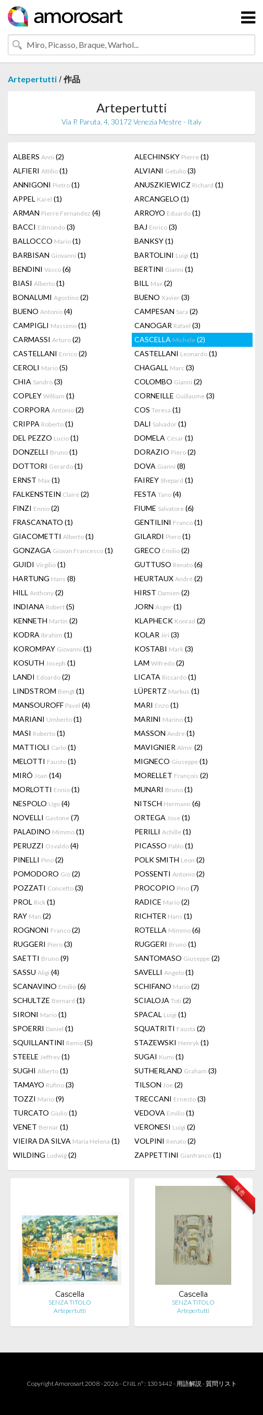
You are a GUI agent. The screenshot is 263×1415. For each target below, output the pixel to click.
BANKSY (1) (153, 240)
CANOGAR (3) (167, 325)
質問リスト (221, 1383)
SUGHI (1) (40, 1070)
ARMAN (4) (57, 212)
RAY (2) (32, 915)
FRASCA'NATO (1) (43, 522)
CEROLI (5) (40, 367)
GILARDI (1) (162, 536)
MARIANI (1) (47, 719)
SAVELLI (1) (164, 972)
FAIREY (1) (163, 479)
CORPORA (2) (48, 409)
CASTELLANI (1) (175, 353)
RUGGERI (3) (42, 944)
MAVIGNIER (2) (168, 747)
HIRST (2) (162, 592)
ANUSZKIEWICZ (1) (178, 184)
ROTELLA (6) (167, 929)
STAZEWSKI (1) (171, 1042)
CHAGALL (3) (164, 367)
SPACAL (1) (160, 1014)
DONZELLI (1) (45, 451)
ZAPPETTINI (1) (177, 1154)
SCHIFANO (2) (166, 986)
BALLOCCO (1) (47, 240)
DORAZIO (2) (165, 451)
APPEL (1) (37, 198)
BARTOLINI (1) (166, 255)
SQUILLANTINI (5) (53, 1042)
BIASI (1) (39, 283)
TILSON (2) (158, 1084)
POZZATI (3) (48, 887)
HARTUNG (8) (44, 578)
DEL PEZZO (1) (46, 437)
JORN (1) (158, 606)
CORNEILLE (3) (174, 395)
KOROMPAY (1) (52, 648)
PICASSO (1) (163, 845)
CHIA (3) (37, 381)
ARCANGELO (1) (161, 198)
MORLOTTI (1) (46, 789)
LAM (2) (159, 662)
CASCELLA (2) (169, 339)
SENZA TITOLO (69, 1302)
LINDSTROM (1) (48, 690)
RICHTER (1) (163, 915)
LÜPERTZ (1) (166, 690)
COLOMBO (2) (168, 381)
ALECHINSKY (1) (171, 156)
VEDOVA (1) (164, 1112)
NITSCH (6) (167, 803)
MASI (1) (39, 733)
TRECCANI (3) (170, 1098)
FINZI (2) (36, 508)
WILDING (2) (45, 1154)
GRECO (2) (162, 550)
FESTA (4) (157, 494)
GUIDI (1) (39, 564)
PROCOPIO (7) (166, 887)
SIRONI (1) (40, 1014)
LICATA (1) (165, 676)
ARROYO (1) (167, 212)
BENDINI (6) (42, 269)
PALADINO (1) (48, 831)
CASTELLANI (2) (50, 353)
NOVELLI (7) (46, 817)
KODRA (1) (42, 634)
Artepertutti (32, 79)
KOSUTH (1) (44, 662)
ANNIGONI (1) (46, 184)
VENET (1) (40, 1126)
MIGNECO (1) (171, 761)
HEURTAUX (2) (168, 578)
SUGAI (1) (159, 1056)
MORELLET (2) (171, 775)
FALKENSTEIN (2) (51, 494)
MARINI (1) (163, 719)
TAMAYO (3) (43, 1084)
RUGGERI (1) (165, 944)
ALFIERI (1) (40, 170)
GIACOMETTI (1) (53, 536)
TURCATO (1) (45, 1112)
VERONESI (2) (164, 1126)
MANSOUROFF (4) (51, 704)
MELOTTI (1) (44, 761)
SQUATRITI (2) (169, 1028)
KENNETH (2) (45, 620)
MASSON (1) (164, 733)
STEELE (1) (41, 1056)
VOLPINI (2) (165, 1140)
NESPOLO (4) (41, 803)
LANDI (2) (41, 676)
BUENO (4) (42, 311)
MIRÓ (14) (37, 775)
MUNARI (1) (163, 789)
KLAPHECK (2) (169, 620)
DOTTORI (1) (48, 465)
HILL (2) (38, 592)
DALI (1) (160, 423)
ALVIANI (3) (165, 170)
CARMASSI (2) (47, 339)
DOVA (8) (159, 465)
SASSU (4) (36, 972)
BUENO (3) (162, 297)
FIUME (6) (164, 508)
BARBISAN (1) (49, 255)
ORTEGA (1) (162, 817)
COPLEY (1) (43, 395)
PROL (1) (34, 901)
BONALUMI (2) (51, 297)
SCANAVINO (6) (49, 986)
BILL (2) (153, 283)
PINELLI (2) (38, 859)
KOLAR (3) (156, 634)
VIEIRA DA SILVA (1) (66, 1140)
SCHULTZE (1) (49, 1000)
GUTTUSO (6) (168, 564)
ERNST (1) (36, 479)
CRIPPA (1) (43, 423)
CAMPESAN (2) (166, 311)
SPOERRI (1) (43, 1028)
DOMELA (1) (163, 437)
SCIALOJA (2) (162, 1000)
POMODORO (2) (46, 873)
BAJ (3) (155, 226)
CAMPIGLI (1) (49, 325)
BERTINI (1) (163, 269)
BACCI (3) (44, 226)
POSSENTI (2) (169, 873)
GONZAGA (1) (63, 550)
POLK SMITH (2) (169, 859)
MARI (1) (156, 704)
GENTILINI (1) (168, 522)
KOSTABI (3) (163, 648)
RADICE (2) (162, 901)
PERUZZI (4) (46, 845)
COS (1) (157, 409)
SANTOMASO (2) (177, 958)
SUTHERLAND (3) (175, 1070)
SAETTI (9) (41, 958)
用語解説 (189, 1383)
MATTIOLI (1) (44, 747)
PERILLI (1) (162, 831)
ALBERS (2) (38, 156)
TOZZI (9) (38, 1098)
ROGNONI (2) (46, 929)
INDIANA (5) (43, 606)
